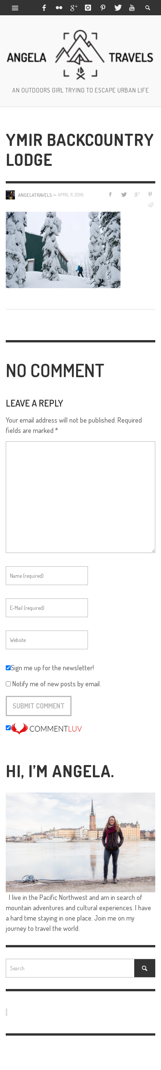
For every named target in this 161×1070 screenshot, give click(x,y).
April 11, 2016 (71, 194)
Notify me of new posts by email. (56, 683)
